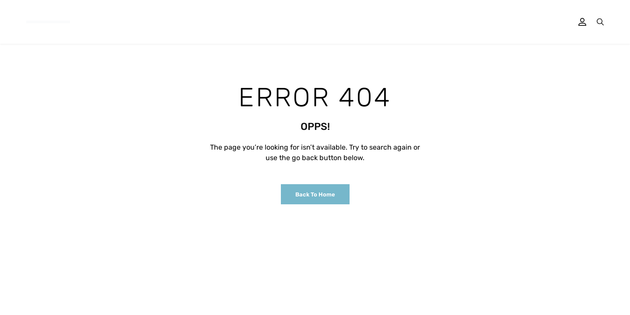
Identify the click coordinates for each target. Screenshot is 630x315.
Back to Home (315, 194)
